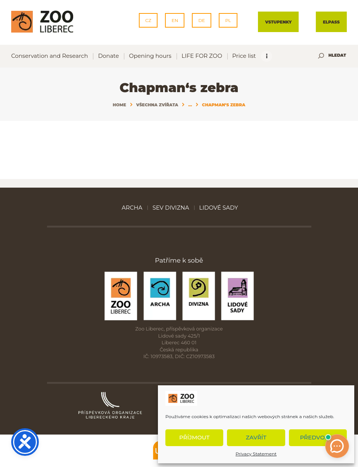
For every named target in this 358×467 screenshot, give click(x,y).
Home (119, 104)
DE (201, 20)
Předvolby (318, 437)
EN (174, 20)
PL (228, 20)
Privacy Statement (256, 454)
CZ (148, 20)
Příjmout (194, 437)
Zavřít (256, 437)
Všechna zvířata (157, 104)
